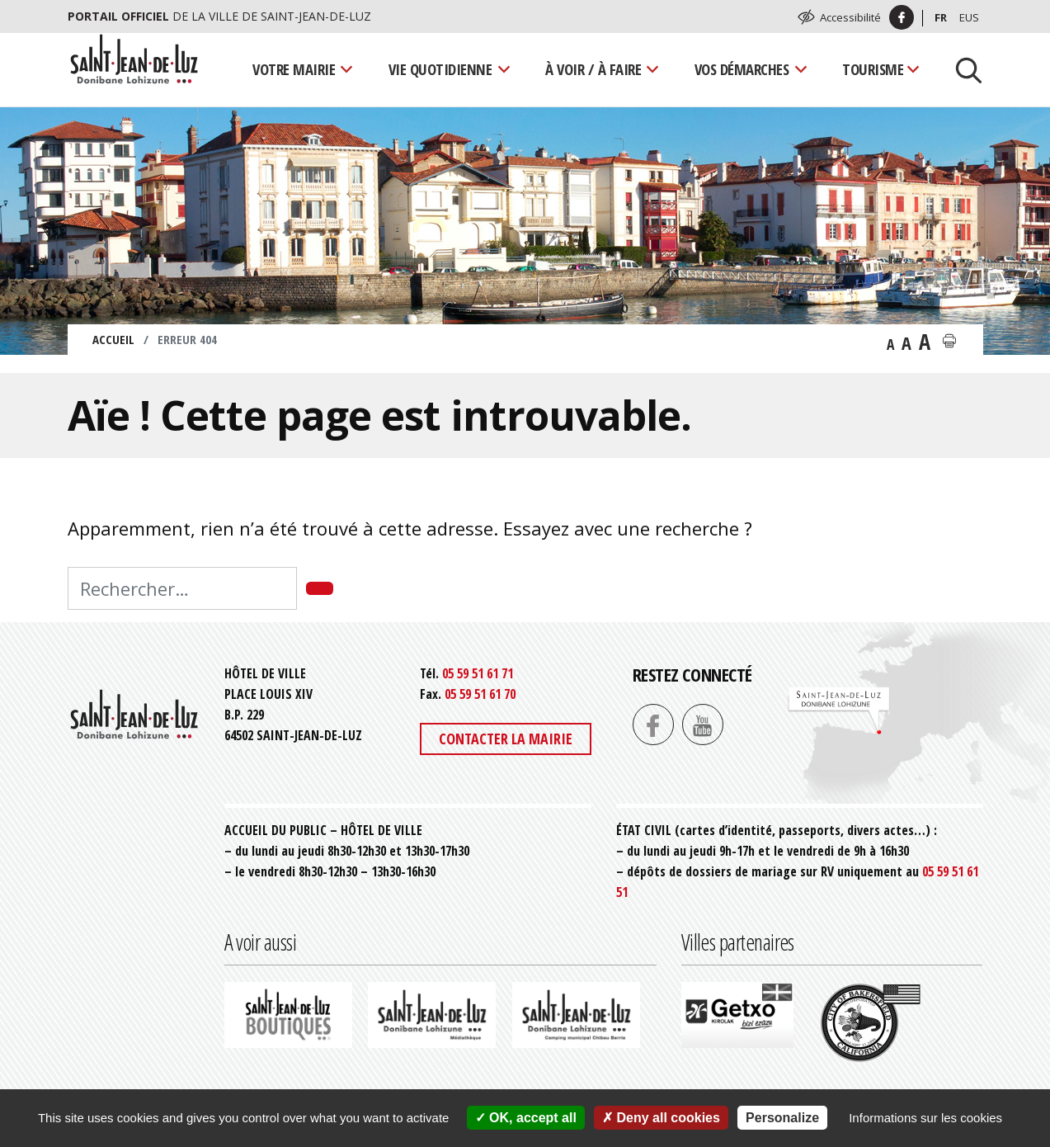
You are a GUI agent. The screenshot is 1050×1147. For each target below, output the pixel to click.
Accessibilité (850, 17)
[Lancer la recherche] (962, 69)
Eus (969, 17)
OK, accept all (526, 1118)
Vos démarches (742, 69)
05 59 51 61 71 (477, 673)
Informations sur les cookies (925, 1118)
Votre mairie (293, 69)
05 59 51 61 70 (480, 694)
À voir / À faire (593, 69)
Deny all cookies (661, 1118)
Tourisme (872, 69)
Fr (941, 17)
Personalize (782, 1118)
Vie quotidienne (440, 69)
